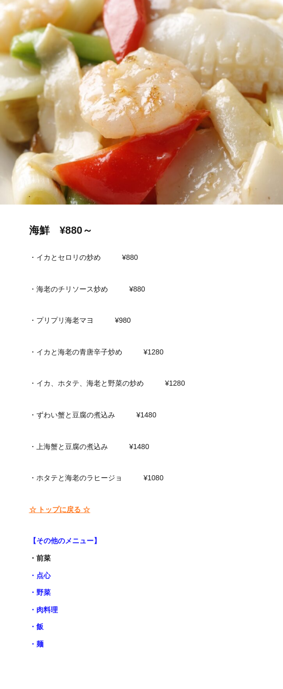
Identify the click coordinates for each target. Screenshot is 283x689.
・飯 (36, 627)
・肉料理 (43, 610)
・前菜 (40, 558)
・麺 (36, 644)
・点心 (40, 575)
